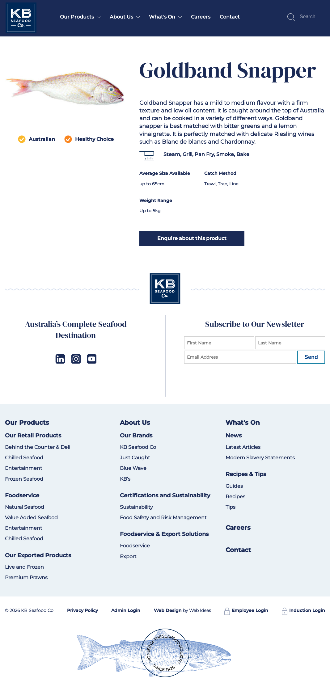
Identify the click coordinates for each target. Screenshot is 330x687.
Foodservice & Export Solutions (164, 534)
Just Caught (135, 458)
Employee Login (246, 610)
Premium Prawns (26, 577)
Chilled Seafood (24, 458)
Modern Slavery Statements (260, 458)
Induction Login (303, 610)
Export (128, 556)
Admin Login (125, 610)
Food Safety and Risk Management (163, 518)
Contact (230, 17)
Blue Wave (133, 468)
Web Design (168, 610)
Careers (200, 17)
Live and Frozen (24, 567)
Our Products (77, 17)
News (234, 435)
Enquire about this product (191, 238)
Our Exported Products (38, 555)
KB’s (125, 479)
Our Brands (136, 435)
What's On (162, 17)
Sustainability (136, 507)
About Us (121, 17)
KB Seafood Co (138, 447)
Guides (234, 486)
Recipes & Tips (246, 474)
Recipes (235, 496)
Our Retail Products (33, 435)
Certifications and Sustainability (165, 495)
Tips (230, 507)
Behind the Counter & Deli (37, 447)
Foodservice (22, 495)
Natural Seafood (24, 507)
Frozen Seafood (24, 479)
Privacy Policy (82, 610)
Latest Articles (243, 447)
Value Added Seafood (31, 518)
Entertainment (23, 468)
